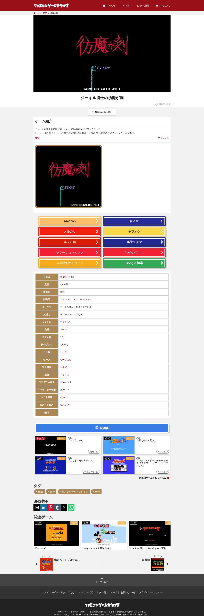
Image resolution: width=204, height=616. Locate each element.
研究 (97, 491)
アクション (163, 138)
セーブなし (65, 359)
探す (126, 5)
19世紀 (63, 367)
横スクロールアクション (75, 491)
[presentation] (165, 535)
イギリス (64, 375)
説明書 (104, 428)
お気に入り (163, 5)
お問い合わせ (128, 592)
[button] (36, 507)
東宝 (37, 138)
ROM (62, 397)
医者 (40, 491)
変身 (52, 491)
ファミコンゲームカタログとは (58, 592)
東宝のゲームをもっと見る (154, 478)
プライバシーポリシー (151, 592)
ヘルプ (113, 592)
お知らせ (109, 5)
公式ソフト (65, 405)
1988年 (63, 277)
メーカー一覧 (85, 592)
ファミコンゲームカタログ (51, 5)
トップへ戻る (102, 579)
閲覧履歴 (142, 5)
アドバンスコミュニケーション (75, 299)
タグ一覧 (101, 592)
